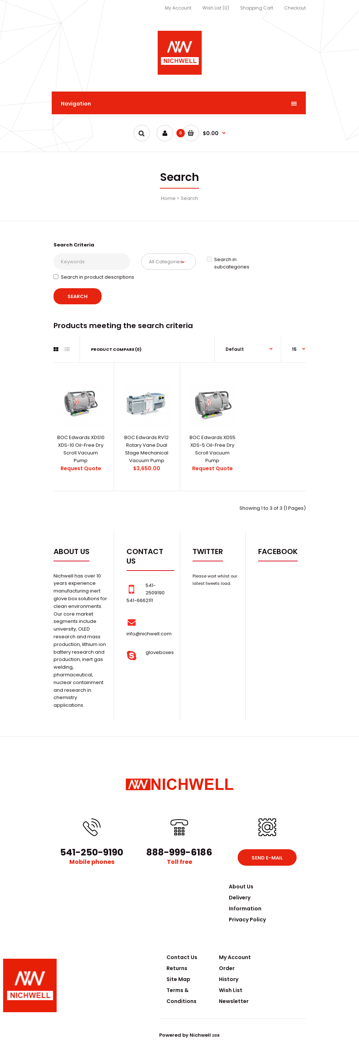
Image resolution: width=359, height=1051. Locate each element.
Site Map (178, 979)
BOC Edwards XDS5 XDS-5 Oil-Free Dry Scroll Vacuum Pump (212, 449)
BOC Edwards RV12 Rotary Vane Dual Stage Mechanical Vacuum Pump (146, 449)
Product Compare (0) (116, 349)
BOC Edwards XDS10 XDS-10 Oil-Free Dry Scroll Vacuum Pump (81, 449)
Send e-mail (267, 857)
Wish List (230, 990)
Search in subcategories (228, 263)
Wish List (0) (215, 8)
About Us (241, 886)
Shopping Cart (256, 8)
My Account (178, 8)
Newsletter (234, 1001)
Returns (176, 968)
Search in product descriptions (94, 277)
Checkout (295, 8)
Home (168, 198)
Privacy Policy (247, 919)
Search (189, 198)
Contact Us (181, 957)
